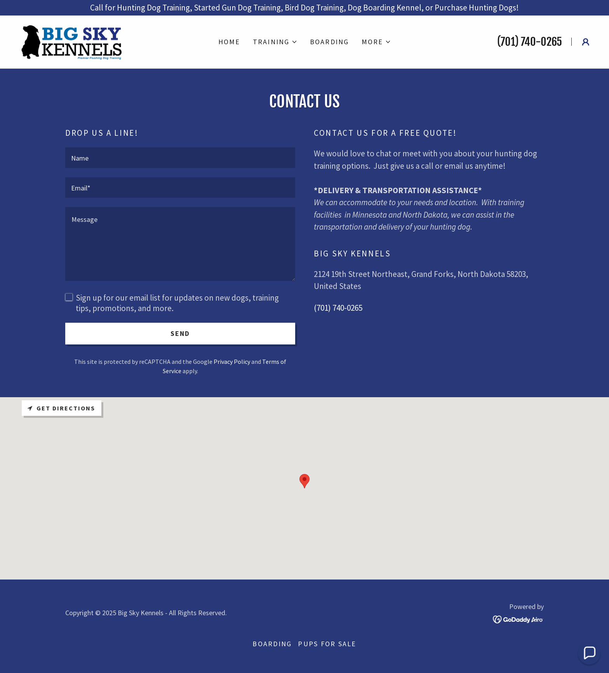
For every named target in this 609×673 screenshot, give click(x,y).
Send (180, 333)
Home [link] (229, 41)
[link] (73, 41)
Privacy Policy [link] (232, 361)
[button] (275, 42)
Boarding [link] (329, 41)
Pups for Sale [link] (327, 643)
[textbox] (180, 157)
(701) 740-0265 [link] (529, 41)
